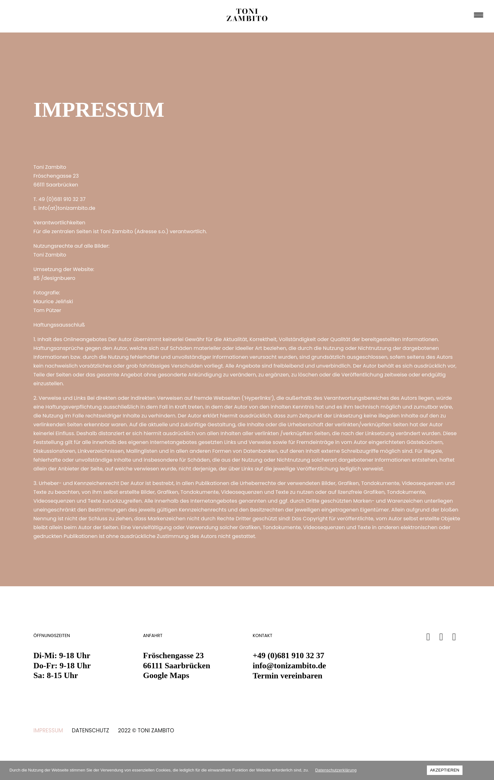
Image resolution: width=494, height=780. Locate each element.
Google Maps (166, 675)
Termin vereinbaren (287, 675)
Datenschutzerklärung (335, 770)
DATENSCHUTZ (90, 730)
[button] (428, 638)
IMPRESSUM (48, 730)
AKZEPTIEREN (444, 770)
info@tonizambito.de (289, 665)
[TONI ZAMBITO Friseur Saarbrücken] (246, 16)
